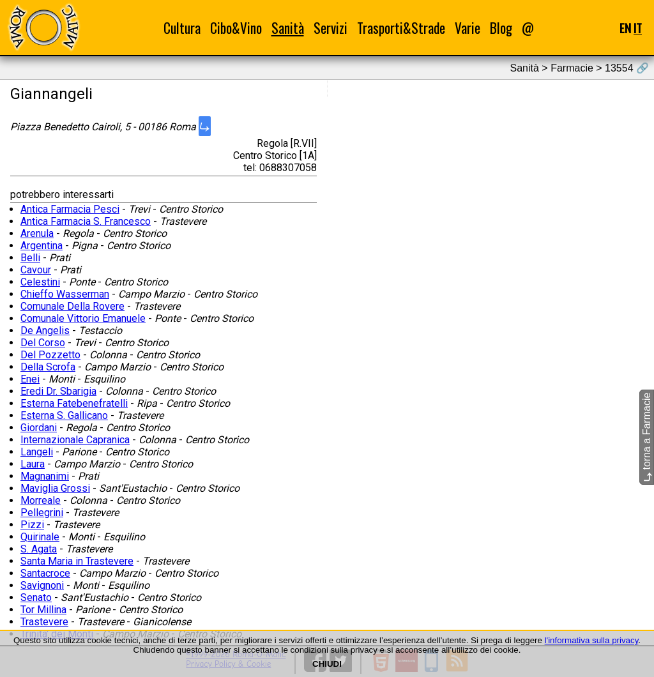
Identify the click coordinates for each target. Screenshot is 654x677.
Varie (467, 28)
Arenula (37, 233)
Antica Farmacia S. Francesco (85, 221)
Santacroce (45, 573)
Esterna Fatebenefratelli (74, 403)
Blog (501, 28)
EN (625, 27)
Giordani (38, 428)
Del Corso (42, 343)
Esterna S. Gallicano (64, 415)
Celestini (40, 282)
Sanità (287, 28)
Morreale (40, 500)
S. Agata (38, 549)
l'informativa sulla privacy (592, 640)
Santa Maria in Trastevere (76, 561)
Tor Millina (43, 610)
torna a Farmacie (646, 437)
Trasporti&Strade (401, 28)
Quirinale (39, 537)
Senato (36, 597)
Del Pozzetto (50, 355)
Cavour (35, 270)
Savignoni (42, 585)
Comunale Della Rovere (72, 306)
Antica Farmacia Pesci (69, 209)
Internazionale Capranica (75, 440)
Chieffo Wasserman (64, 294)
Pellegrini (41, 512)
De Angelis (45, 330)
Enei (30, 379)
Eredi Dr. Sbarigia (58, 391)
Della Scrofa (47, 367)
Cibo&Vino (236, 28)
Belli (30, 258)
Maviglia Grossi (55, 488)
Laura (32, 464)
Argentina (41, 246)
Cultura (182, 28)
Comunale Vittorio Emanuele (83, 318)
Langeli (36, 452)
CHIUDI (327, 664)
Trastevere (44, 622)
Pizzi (32, 525)
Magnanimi (44, 476)
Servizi (330, 28)
